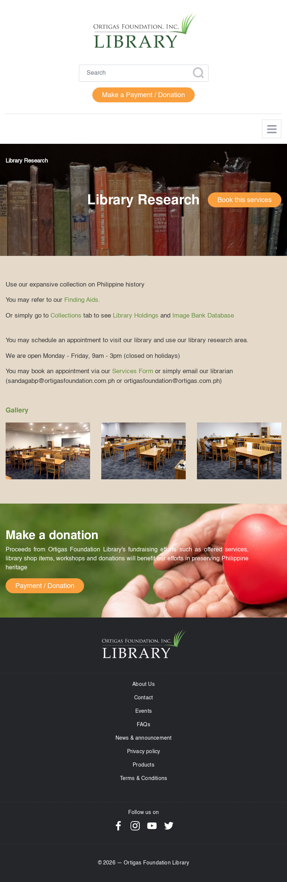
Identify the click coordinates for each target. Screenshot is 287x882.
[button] (48, 451)
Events (143, 711)
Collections (65, 316)
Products (143, 765)
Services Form (132, 371)
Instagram (135, 825)
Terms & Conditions (143, 778)
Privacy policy (143, 751)
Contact (143, 697)
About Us (143, 684)
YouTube (152, 825)
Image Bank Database (203, 316)
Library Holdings (135, 316)
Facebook (118, 825)
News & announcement (143, 738)
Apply (198, 72)
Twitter (168, 825)
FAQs (143, 724)
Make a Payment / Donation (143, 95)
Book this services (244, 200)
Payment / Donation (44, 586)
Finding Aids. (82, 300)
